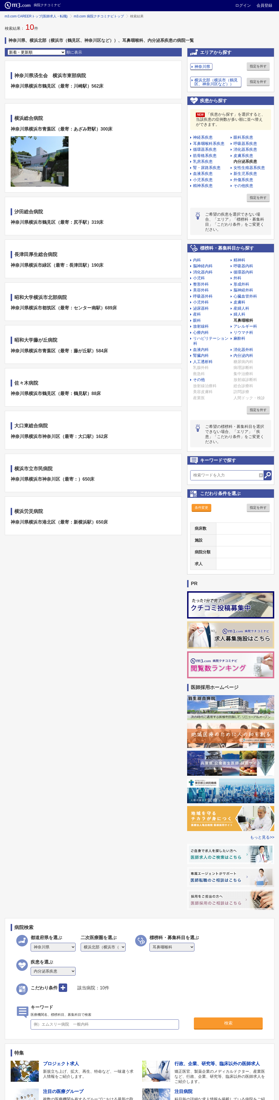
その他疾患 (243, 185)
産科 (197, 314)
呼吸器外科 (203, 296)
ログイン (243, 5)
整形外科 (201, 284)
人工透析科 (203, 361)
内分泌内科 (243, 355)
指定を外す (258, 66)
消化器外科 (243, 349)
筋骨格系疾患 (205, 155)
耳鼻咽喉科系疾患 (208, 143)
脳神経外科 (243, 290)
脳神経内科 (203, 266)
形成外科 (241, 284)
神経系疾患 (203, 137)
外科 (237, 278)
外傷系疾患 (243, 179)
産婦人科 (241, 308)
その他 (199, 379)
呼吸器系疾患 (245, 143)
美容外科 (201, 290)
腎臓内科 (201, 355)
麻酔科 (239, 338)
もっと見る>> (262, 837)
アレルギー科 (245, 326)
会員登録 (264, 5)
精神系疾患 (203, 185)
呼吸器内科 (243, 266)
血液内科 (201, 349)
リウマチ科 (243, 332)
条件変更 (201, 508)
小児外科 (201, 302)
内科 (197, 260)
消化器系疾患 (245, 149)
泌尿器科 (201, 308)
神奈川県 (202, 66)
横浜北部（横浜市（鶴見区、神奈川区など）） (216, 82)
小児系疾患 (203, 179)
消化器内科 (203, 272)
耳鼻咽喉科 (243, 320)
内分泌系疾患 (245, 161)
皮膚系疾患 (243, 155)
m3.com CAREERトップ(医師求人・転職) (36, 16)
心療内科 (201, 332)
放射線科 (201, 326)
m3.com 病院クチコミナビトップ (99, 16)
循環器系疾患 (205, 149)
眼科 (197, 320)
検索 (228, 1023)
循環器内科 (243, 272)
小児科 (199, 278)
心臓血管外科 (245, 296)
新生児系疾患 (245, 173)
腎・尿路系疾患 (207, 167)
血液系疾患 (203, 173)
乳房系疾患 (203, 161)
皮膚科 (239, 302)
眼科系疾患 (243, 137)
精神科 (239, 260)
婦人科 (239, 314)
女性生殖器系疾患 (249, 167)
